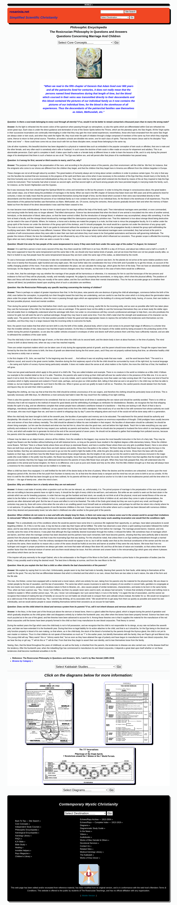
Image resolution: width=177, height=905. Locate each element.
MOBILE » (88, 5)
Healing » (19, 847)
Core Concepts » (22, 824)
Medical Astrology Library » (92, 852)
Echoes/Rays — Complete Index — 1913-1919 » (101, 822)
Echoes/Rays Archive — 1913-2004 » (96, 819)
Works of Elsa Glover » (90, 858)
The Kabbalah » (87, 855)
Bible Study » (21, 845)
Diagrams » (85, 825)
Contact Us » (85, 846)
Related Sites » (86, 849)
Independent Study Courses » (28, 827)
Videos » (84, 834)
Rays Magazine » (22, 853)
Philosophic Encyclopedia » (27, 830)
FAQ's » (18, 839)
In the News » (86, 831)
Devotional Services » (89, 843)
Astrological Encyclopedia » (27, 833)
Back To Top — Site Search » (28, 821)
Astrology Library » (23, 836)
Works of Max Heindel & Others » (94, 840)
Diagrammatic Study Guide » (92, 828)
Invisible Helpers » (23, 850)
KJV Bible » (20, 842)
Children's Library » (23, 856)
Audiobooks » (86, 837)
